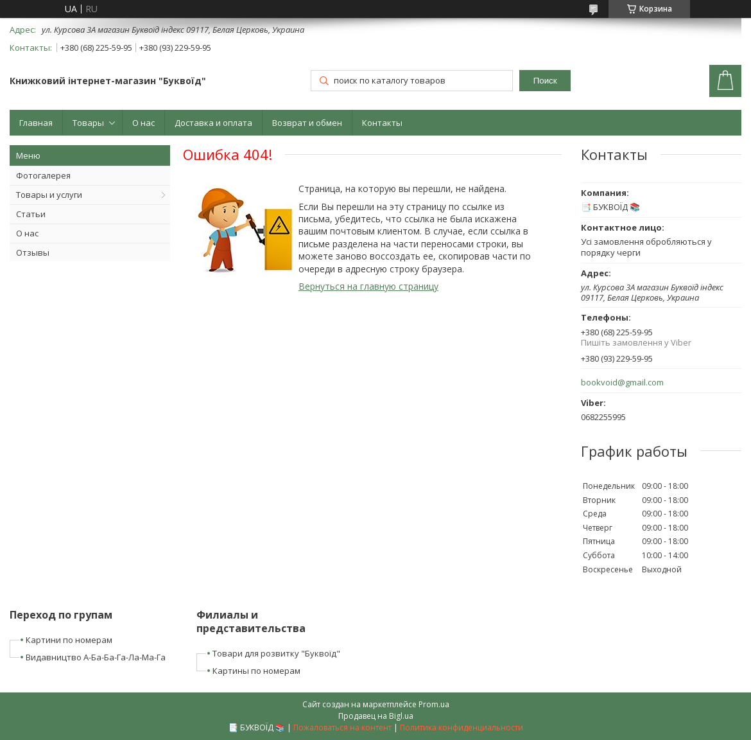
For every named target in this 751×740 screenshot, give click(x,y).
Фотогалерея (43, 175)
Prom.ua (434, 704)
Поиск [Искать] (545, 80)
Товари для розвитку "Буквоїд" (276, 653)
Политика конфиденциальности (461, 727)
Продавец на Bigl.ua (375, 715)
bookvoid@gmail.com (622, 382)
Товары (88, 122)
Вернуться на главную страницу (368, 286)
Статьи (31, 214)
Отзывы (32, 252)
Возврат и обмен (307, 122)
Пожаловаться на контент (342, 727)
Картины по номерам (256, 670)
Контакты (382, 122)
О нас (143, 122)
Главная (36, 122)
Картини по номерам (69, 640)
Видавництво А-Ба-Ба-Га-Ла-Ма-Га (96, 657)
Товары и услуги (49, 194)
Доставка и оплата (213, 122)
